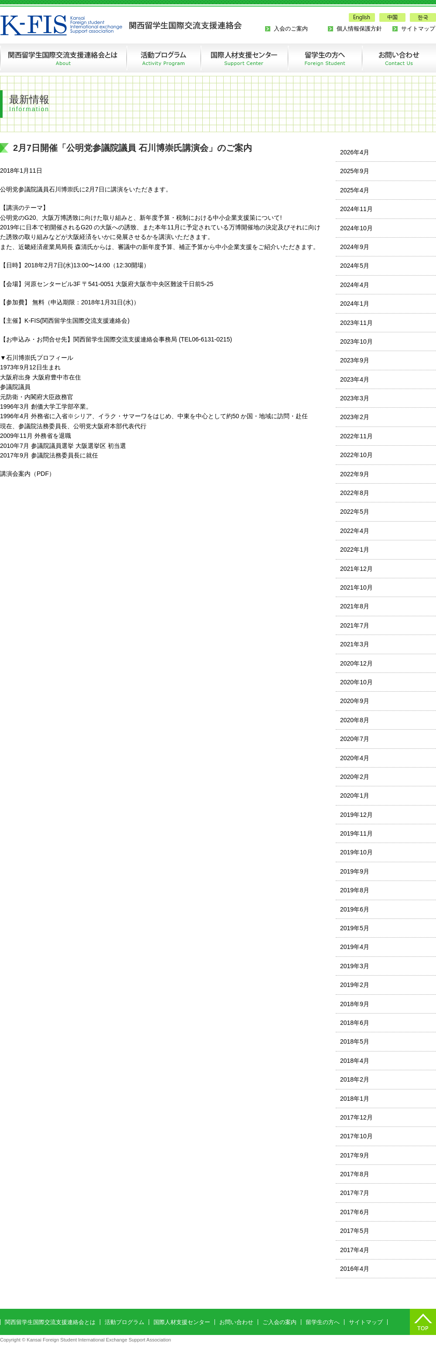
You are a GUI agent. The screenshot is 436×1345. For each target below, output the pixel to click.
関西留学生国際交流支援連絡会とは (63, 58)
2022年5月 (354, 511)
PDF (43, 473)
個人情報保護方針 (359, 28)
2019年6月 (354, 909)
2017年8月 (354, 1174)
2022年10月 (356, 454)
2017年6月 (354, 1211)
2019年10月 (356, 852)
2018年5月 (354, 1041)
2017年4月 (354, 1249)
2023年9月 (354, 360)
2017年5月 (354, 1230)
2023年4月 (354, 379)
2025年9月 (354, 170)
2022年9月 (354, 474)
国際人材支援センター (181, 1322)
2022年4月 (354, 530)
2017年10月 (356, 1136)
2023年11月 (356, 322)
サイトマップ (418, 28)
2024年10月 (356, 228)
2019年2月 (354, 984)
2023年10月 (356, 341)
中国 (392, 17)
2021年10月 (356, 587)
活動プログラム (163, 58)
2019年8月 (354, 890)
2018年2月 (354, 1079)
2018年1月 (354, 1098)
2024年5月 (354, 265)
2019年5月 (354, 928)
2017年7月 (354, 1192)
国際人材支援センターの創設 (244, 58)
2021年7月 (354, 625)
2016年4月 (354, 1268)
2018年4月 (354, 1060)
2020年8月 (354, 720)
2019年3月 (354, 966)
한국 (423, 17)
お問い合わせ (390, 58)
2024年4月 (354, 284)
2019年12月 (356, 814)
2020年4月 (354, 757)
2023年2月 (354, 416)
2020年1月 (354, 795)
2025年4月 (354, 190)
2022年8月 (354, 492)
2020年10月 (356, 682)
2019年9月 (354, 871)
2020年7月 (354, 738)
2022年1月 (354, 549)
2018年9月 (354, 1003)
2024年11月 (356, 208)
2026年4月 (354, 152)
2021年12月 (356, 568)
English (362, 17)
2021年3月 (354, 644)
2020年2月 (354, 776)
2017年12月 (356, 1117)
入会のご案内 (291, 28)
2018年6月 (354, 1022)
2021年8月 (354, 606)
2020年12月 (356, 663)
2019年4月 (354, 946)
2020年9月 (354, 700)
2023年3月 (354, 398)
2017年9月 (354, 1155)
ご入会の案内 (279, 1322)
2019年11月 (356, 833)
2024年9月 (354, 246)
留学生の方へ (325, 58)
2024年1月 (354, 303)
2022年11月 (356, 436)
